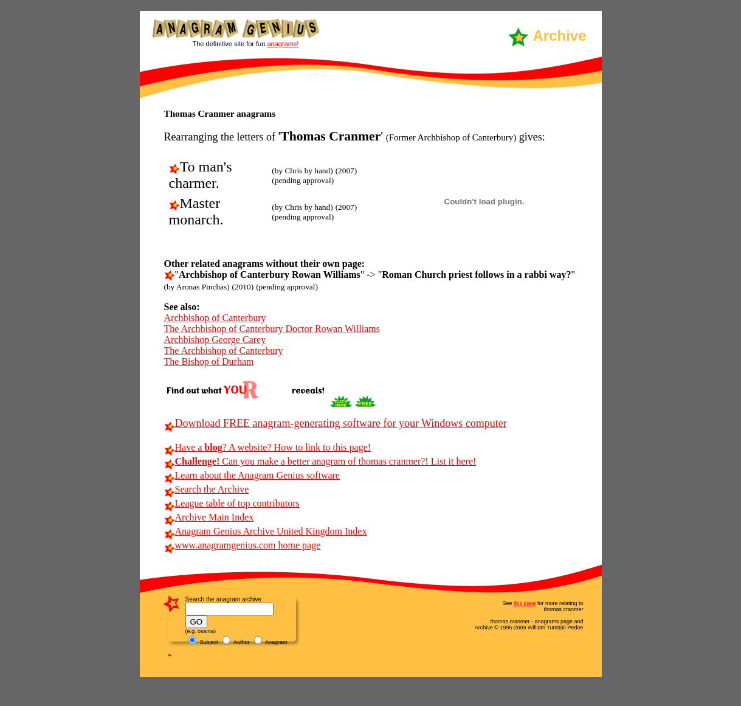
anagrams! (282, 43)
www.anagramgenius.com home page (242, 545)
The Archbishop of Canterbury (223, 350)
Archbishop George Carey (215, 339)
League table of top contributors (232, 503)
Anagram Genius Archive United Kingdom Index (265, 531)
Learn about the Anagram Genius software (252, 475)
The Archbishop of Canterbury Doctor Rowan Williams (272, 329)
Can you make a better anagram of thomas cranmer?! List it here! (320, 461)
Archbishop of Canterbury (215, 318)
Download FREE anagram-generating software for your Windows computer (335, 423)
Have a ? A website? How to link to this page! (267, 447)
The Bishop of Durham (209, 361)
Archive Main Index (209, 517)
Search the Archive (206, 489)
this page (525, 603)
